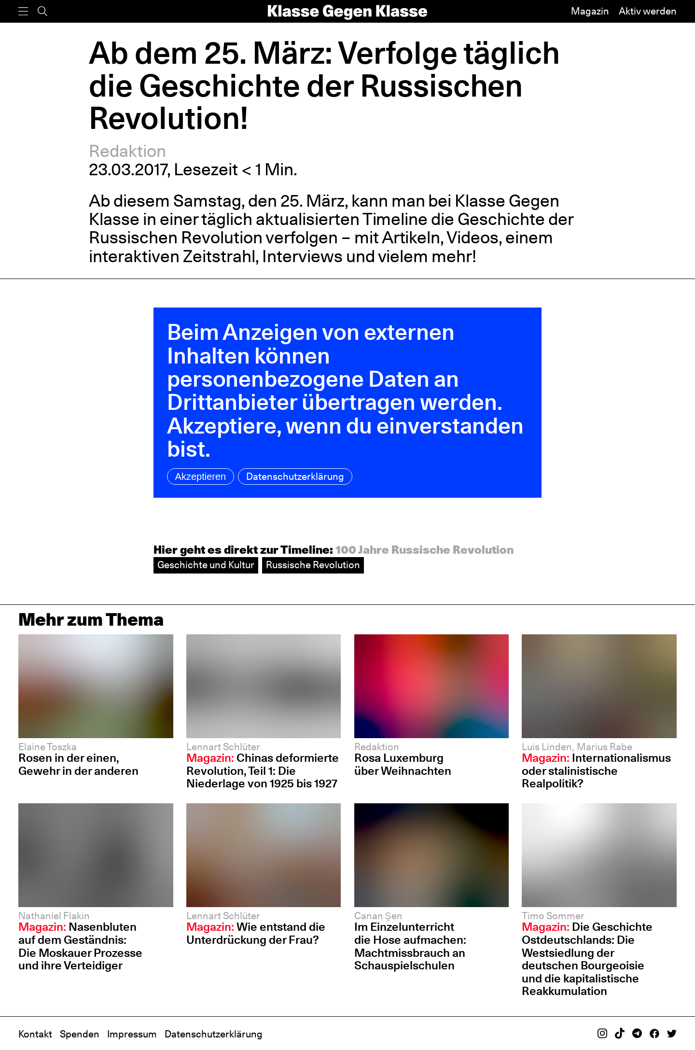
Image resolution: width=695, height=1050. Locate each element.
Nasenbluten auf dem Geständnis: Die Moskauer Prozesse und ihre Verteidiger (80, 946)
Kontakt (35, 1034)
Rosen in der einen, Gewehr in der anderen (78, 764)
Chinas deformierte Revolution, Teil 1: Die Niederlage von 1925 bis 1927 (262, 770)
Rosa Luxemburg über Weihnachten (402, 764)
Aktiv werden (648, 11)
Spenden (79, 1034)
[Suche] (42, 11)
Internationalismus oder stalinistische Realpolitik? (596, 770)
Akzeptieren (200, 476)
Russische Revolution (313, 565)
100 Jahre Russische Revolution (424, 550)
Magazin (590, 11)
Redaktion (127, 151)
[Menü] (23, 11)
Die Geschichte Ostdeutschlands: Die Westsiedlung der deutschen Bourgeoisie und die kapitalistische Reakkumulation (587, 959)
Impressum (132, 1034)
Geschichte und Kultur (205, 565)
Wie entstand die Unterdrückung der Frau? (255, 933)
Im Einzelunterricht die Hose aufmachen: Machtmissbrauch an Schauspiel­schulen (410, 946)
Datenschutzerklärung (295, 476)
